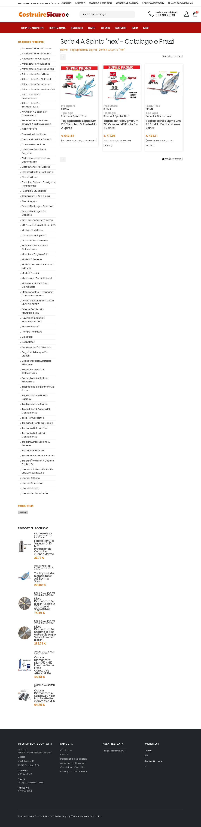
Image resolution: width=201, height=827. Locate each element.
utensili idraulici (30, 488)
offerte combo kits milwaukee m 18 (33, 311)
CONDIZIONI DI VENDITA (153, 3)
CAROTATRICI (29, 129)
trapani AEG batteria (33, 450)
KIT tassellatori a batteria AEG (39, 225)
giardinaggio (29, 201)
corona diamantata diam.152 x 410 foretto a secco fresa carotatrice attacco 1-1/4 (43, 665)
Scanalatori (28, 342)
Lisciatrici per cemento (35, 240)
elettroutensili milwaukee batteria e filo (36, 160)
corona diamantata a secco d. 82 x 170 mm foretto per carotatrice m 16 (44, 696)
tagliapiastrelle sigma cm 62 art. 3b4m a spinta (44, 577)
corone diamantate (33, 144)
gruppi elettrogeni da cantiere (34, 213)
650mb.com (77, 816)
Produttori (25, 506)
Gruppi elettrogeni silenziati (37, 206)
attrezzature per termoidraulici (31, 104)
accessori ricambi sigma (36, 53)
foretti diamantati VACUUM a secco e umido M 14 (43, 535)
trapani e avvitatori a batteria (38, 455)
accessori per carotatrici (36, 58)
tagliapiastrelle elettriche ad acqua (38, 388)
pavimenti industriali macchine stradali (33, 319)
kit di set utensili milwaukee (37, 220)
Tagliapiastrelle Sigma (83, 50)
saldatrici (27, 336)
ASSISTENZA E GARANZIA (127, 3)
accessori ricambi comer (37, 48)
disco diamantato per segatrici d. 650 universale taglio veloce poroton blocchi (45, 633)
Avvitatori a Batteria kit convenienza (34, 113)
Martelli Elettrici (30, 273)
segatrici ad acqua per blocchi (35, 353)
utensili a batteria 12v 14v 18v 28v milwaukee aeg (37, 471)
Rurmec (120, 28)
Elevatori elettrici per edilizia (37, 172)
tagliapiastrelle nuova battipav (35, 397)
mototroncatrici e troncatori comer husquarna (37, 293)
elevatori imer (30, 177)
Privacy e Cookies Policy (73, 771)
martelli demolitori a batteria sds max (38, 266)
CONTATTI (80, 3)
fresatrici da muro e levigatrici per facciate (39, 184)
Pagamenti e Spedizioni (73, 758)
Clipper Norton (32, 28)
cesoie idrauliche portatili (36, 139)
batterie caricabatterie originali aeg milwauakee (36, 122)
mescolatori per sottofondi (37, 278)
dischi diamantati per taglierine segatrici (44, 594)
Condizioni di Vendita (72, 767)
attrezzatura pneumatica (36, 63)
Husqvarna (57, 28)
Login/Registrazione (114, 750)
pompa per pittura (32, 331)
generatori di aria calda (36, 196)
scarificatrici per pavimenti (37, 347)
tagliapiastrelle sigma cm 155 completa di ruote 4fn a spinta (120, 124)
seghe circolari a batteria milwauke (36, 362)
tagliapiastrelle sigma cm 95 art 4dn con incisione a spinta (163, 124)
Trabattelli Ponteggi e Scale (37, 423)
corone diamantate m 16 (44, 686)
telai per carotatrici (33, 418)
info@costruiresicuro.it (31, 782)
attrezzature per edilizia (35, 74)
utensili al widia (31, 478)
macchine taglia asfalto (35, 254)
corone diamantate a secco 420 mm (44, 653)
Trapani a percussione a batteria (36, 443)
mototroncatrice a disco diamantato (35, 285)
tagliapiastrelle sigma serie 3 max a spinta (43, 567)
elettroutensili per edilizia (36, 167)
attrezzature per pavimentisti (38, 89)
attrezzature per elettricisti (36, 79)
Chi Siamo (66, 750)
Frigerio (77, 28)
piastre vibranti (30, 326)
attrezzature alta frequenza (38, 69)
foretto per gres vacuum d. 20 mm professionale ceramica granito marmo (44, 547)
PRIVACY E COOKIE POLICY (180, 3)
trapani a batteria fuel (34, 428)
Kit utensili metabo (32, 230)
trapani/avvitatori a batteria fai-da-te (38, 462)
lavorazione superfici (34, 235)
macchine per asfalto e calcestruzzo (35, 247)
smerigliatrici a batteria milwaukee (35, 379)
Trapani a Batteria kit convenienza (33, 435)
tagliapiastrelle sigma (35, 404)
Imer (135, 28)
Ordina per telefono (166, 12)
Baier (91, 28)
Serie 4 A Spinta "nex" (112, 50)
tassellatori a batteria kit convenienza (36, 410)
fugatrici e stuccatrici (34, 191)
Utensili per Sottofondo (35, 493)
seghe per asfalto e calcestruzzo (33, 371)
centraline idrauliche (34, 134)
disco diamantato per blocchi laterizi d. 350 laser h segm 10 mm (44, 604)
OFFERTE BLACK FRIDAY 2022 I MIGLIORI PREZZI (38, 302)
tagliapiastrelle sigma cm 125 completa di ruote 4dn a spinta (78, 124)
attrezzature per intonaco (36, 84)
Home (64, 50)
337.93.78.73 (165, 15)
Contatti (64, 754)
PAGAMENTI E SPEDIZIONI (100, 3)
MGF (146, 28)
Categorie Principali (31, 42)
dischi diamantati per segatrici (34, 151)
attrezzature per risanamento (31, 96)
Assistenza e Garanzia (72, 763)
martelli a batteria (32, 259)
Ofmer (105, 28)
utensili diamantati (32, 483)
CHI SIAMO (66, 3)
